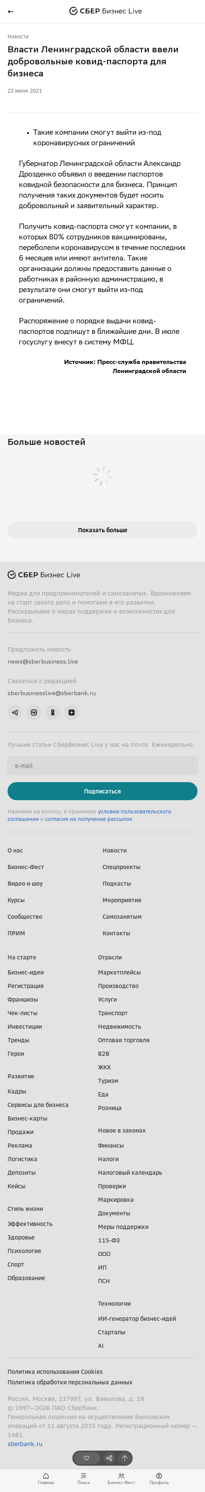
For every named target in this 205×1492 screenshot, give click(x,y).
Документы (114, 1213)
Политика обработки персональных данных (70, 1382)
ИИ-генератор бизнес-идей (137, 1318)
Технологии (114, 1303)
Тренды (18, 1040)
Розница (110, 1107)
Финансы (111, 1145)
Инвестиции (25, 1026)
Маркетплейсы (119, 972)
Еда (103, 1094)
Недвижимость (119, 1026)
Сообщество (25, 916)
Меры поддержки (123, 1226)
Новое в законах (122, 1130)
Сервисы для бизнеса (38, 1104)
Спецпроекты (121, 867)
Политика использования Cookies (55, 1371)
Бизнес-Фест (26, 867)
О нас (15, 850)
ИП (102, 1267)
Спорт (16, 1264)
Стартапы (111, 1332)
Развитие (21, 1076)
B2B (103, 1053)
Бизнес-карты (27, 1118)
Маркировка (116, 1199)
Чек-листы (23, 1013)
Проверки (112, 1186)
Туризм (108, 1080)
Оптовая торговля (124, 1040)
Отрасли (110, 957)
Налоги (108, 1159)
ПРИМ (16, 933)
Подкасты (116, 883)
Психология (24, 1250)
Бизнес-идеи (26, 972)
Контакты (116, 933)
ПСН (104, 1281)
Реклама (20, 1145)
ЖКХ (104, 1067)
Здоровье (21, 1237)
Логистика (22, 1159)
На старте (22, 957)
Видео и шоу (25, 883)
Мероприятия (121, 900)
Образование (26, 1278)
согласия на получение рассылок (88, 819)
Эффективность (30, 1223)
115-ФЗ (109, 1240)
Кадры (17, 1091)
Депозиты (22, 1172)
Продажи (21, 1132)
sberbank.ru (25, 1444)
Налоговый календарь (130, 1172)
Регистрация (26, 986)
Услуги (107, 999)
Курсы (16, 900)
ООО (104, 1254)
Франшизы (23, 999)
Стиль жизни (25, 1208)
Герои (16, 1053)
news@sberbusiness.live (43, 661)
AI (101, 1345)
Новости (18, 36)
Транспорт (113, 1013)
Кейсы (17, 1186)
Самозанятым (122, 916)
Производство (118, 986)
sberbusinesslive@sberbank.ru (52, 693)
